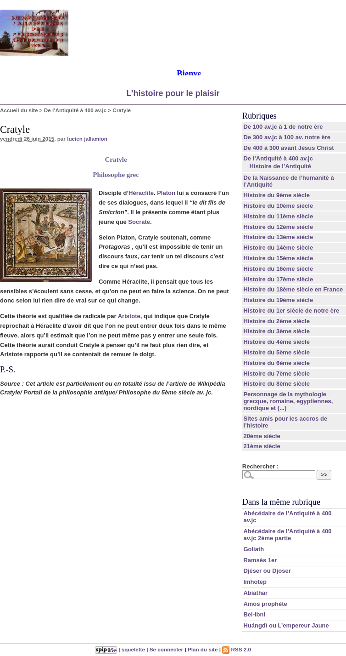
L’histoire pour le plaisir (172, 93)
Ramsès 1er (260, 560)
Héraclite (141, 192)
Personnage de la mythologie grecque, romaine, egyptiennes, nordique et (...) (288, 401)
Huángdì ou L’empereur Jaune (286, 625)
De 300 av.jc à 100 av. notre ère (286, 137)
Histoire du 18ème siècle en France (293, 289)
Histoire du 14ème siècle (278, 247)
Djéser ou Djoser (266, 570)
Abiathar (255, 592)
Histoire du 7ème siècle (276, 373)
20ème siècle (261, 436)
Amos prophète (265, 603)
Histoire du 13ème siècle (278, 237)
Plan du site (203, 649)
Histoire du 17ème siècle (278, 279)
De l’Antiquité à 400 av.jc (75, 110)
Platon (166, 192)
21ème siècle (261, 446)
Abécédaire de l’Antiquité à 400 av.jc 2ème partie (287, 535)
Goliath (253, 549)
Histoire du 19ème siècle (278, 300)
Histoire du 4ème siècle (276, 341)
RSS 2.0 (236, 649)
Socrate (139, 221)
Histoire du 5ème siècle (276, 352)
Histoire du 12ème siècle (278, 226)
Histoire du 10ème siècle (278, 205)
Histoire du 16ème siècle (278, 268)
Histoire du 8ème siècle (276, 383)
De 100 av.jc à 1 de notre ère (283, 126)
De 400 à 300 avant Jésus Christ (288, 147)
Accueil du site (19, 110)
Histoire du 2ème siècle (276, 321)
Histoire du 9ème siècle (276, 195)
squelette (133, 649)
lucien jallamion (87, 139)
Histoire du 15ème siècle (278, 258)
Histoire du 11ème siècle (278, 216)
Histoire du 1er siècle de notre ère (291, 310)
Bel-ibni (254, 614)
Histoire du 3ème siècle (276, 331)
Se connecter (166, 649)
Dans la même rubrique (281, 502)
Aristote (129, 316)
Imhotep (255, 581)
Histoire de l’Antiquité (280, 166)
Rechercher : (260, 466)
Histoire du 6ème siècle (276, 362)
